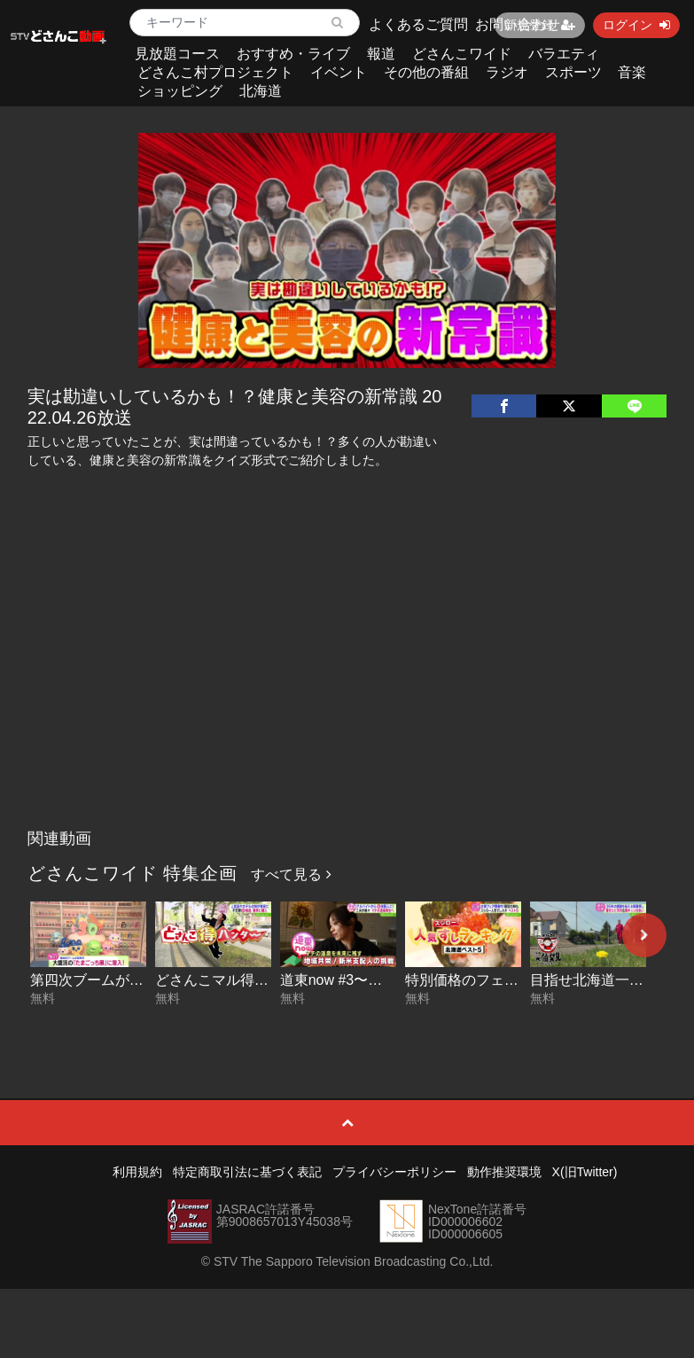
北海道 (260, 90)
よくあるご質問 (418, 24)
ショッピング (179, 90)
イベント (338, 72)
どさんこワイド (461, 53)
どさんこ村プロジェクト (215, 72)
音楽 (632, 72)
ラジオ (507, 72)
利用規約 (137, 1172)
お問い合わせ (517, 24)
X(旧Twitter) (585, 1172)
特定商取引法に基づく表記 (247, 1172)
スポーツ (573, 72)
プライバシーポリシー (394, 1172)
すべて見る (291, 874)
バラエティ (563, 53)
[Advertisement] (347, 688)
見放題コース (177, 53)
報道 (381, 53)
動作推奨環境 (504, 1172)
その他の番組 (426, 72)
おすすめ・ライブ (293, 53)
